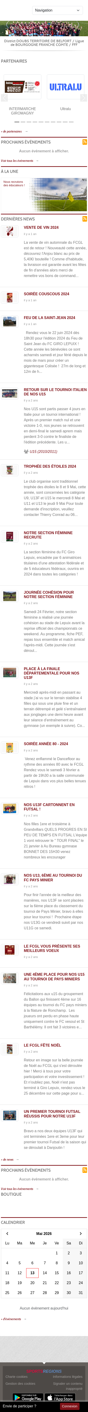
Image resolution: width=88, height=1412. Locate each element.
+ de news (7, 1160)
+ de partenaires (12, 131)
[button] (4, 97)
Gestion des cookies (20, 1383)
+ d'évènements (11, 1319)
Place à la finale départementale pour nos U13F (51, 673)
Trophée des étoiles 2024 (50, 466)
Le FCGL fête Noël (42, 1045)
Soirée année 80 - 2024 (46, 744)
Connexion (69, 1406)
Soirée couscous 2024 (46, 294)
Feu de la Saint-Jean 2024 (49, 318)
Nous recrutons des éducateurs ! (14, 183)
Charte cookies (17, 1377)
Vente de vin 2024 (41, 227)
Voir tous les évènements (17, 161)
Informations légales (67, 1377)
